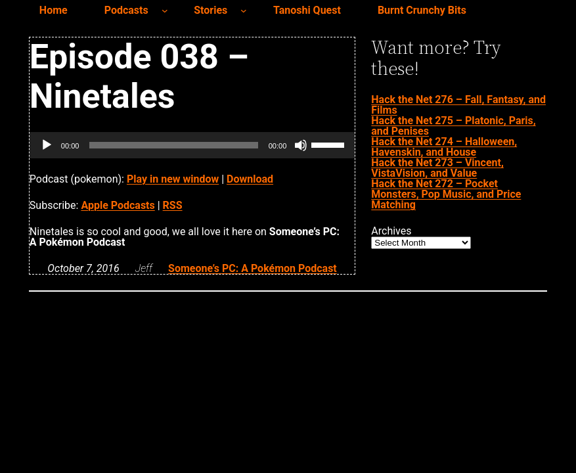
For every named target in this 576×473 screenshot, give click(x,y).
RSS (173, 205)
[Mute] (300, 145)
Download (250, 179)
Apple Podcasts (117, 205)
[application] (192, 145)
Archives (391, 231)
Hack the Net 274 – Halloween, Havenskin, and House (444, 146)
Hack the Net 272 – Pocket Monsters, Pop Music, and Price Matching (446, 194)
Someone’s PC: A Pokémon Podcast (252, 268)
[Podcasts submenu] (165, 10)
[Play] (46, 145)
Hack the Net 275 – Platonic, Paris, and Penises (453, 125)
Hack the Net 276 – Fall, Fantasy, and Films (458, 104)
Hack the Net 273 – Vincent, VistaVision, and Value (437, 167)
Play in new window (173, 179)
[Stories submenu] (243, 10)
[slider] (173, 145)
